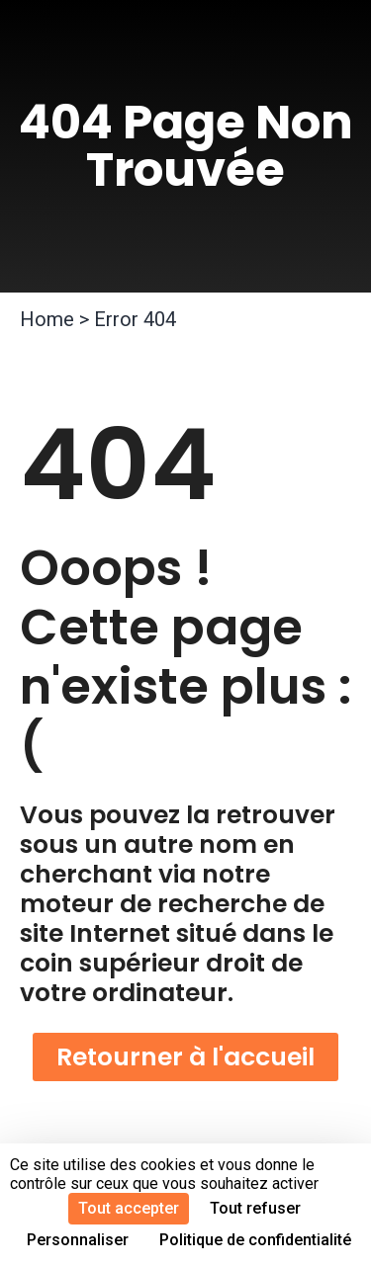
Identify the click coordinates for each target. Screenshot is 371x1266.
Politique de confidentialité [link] (255, 1239)
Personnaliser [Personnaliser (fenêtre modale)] (78, 1239)
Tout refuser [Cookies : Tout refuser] (255, 1208)
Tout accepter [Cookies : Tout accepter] (128, 1208)
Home (47, 319)
